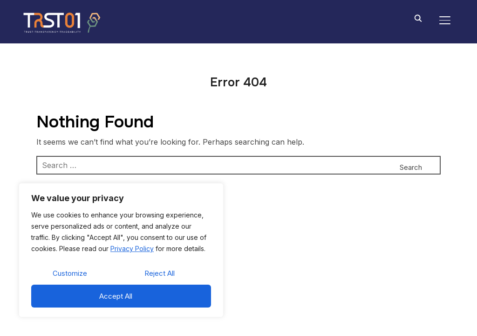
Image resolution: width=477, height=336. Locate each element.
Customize (70, 273)
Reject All (159, 273)
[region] (121, 250)
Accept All (115, 296)
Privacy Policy (132, 248)
